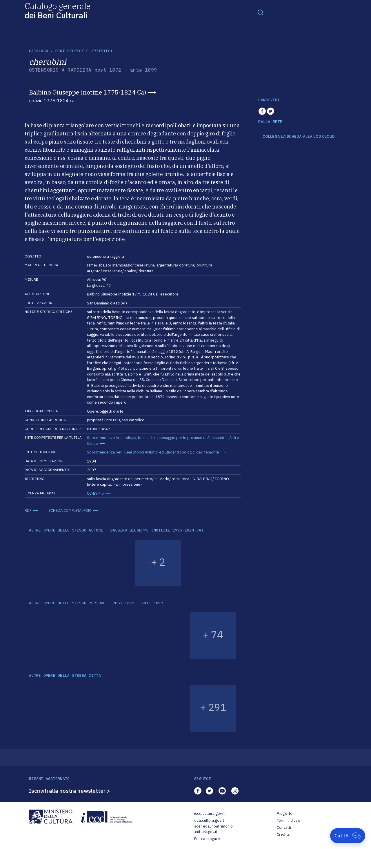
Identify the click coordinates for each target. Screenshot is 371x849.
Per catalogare (207, 838)
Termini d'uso (288, 820)
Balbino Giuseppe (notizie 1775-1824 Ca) (87, 92)
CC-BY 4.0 (95, 493)
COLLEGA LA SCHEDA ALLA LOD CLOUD (299, 136)
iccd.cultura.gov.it (209, 813)
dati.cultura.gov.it (209, 820)
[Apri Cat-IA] (347, 835)
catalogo (38, 50)
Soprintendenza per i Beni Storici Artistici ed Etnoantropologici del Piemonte (153, 452)
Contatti (284, 827)
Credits (283, 834)
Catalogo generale (57, 10)
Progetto (284, 813)
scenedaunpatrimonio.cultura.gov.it (213, 829)
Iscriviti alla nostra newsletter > (69, 790)
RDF (28, 510)
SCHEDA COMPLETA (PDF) (69, 510)
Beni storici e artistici (84, 50)
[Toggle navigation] (260, 12)
